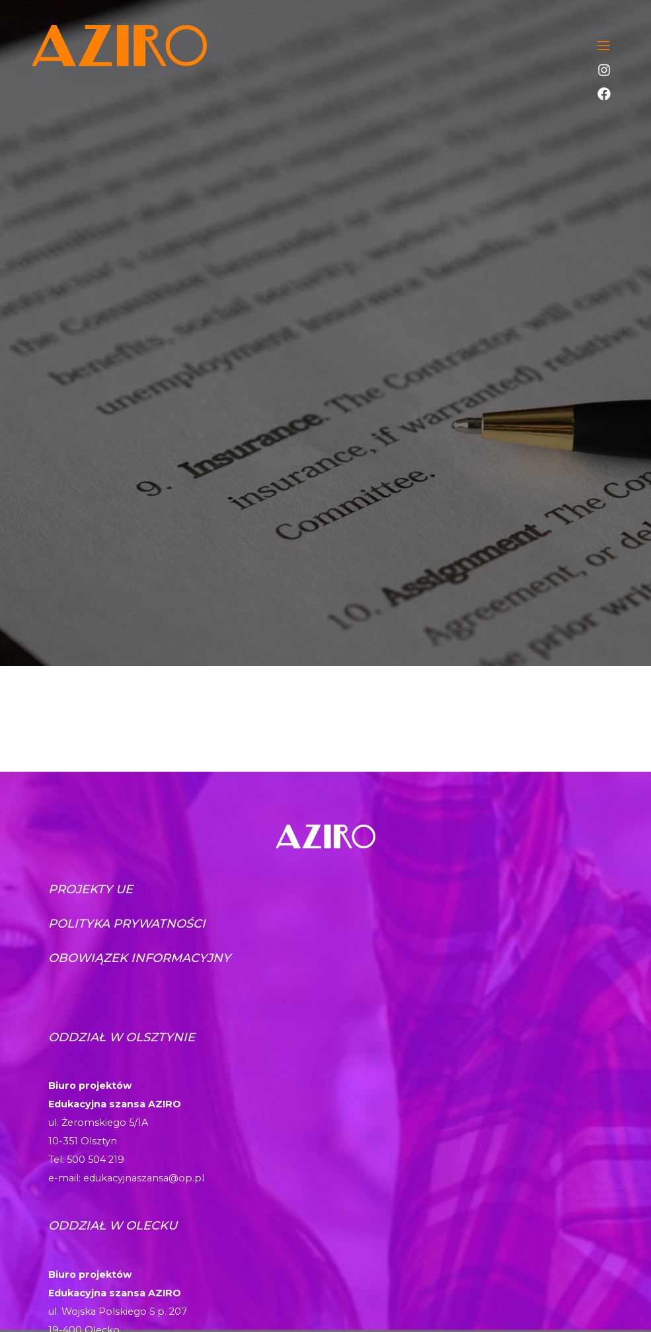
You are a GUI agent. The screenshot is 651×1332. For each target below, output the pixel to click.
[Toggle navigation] (603, 45)
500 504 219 (95, 1160)
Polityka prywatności (127, 923)
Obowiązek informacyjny (139, 958)
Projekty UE (90, 889)
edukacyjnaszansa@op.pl (143, 1178)
